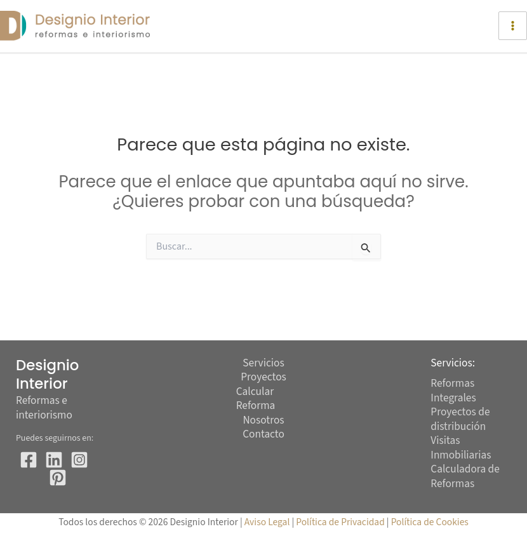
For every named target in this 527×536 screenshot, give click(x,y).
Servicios (263, 363)
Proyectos (263, 377)
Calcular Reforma (256, 399)
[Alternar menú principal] (512, 25)
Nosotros (263, 420)
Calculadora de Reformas (464, 476)
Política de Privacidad (341, 522)
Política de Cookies (430, 522)
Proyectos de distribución (460, 419)
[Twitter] (54, 460)
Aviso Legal (267, 522)
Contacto (263, 434)
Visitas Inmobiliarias (460, 447)
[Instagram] (79, 460)
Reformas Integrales (453, 390)
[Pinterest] (58, 477)
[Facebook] (28, 460)
